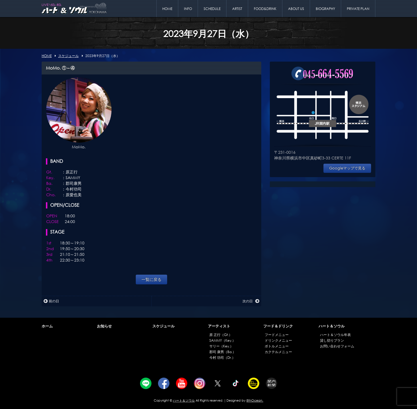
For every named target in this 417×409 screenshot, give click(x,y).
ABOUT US (296, 8)
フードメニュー (277, 334)
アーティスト (219, 326)
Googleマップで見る (347, 168)
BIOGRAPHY (325, 8)
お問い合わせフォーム (337, 346)
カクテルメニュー (278, 351)
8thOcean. (254, 400)
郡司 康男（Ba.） (222, 351)
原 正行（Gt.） (220, 334)
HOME (167, 8)
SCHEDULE (212, 8)
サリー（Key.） (221, 346)
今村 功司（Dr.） (222, 357)
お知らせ (104, 326)
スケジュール (163, 326)
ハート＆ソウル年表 (335, 334)
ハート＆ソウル (332, 326)
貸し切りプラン (332, 340)
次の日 (250, 301)
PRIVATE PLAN (358, 8)
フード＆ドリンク (278, 326)
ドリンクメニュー (278, 340)
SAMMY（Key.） (222, 340)
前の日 (51, 301)
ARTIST (237, 8)
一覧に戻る (151, 279)
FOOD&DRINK (265, 8)
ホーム (47, 326)
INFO (188, 8)
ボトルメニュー (277, 346)
